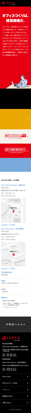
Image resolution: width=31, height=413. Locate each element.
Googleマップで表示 (8, 225)
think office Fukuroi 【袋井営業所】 (13, 229)
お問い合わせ (6, 403)
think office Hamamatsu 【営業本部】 (13, 185)
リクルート (6, 390)
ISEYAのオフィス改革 (9, 383)
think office (6, 376)
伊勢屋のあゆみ (7, 396)
